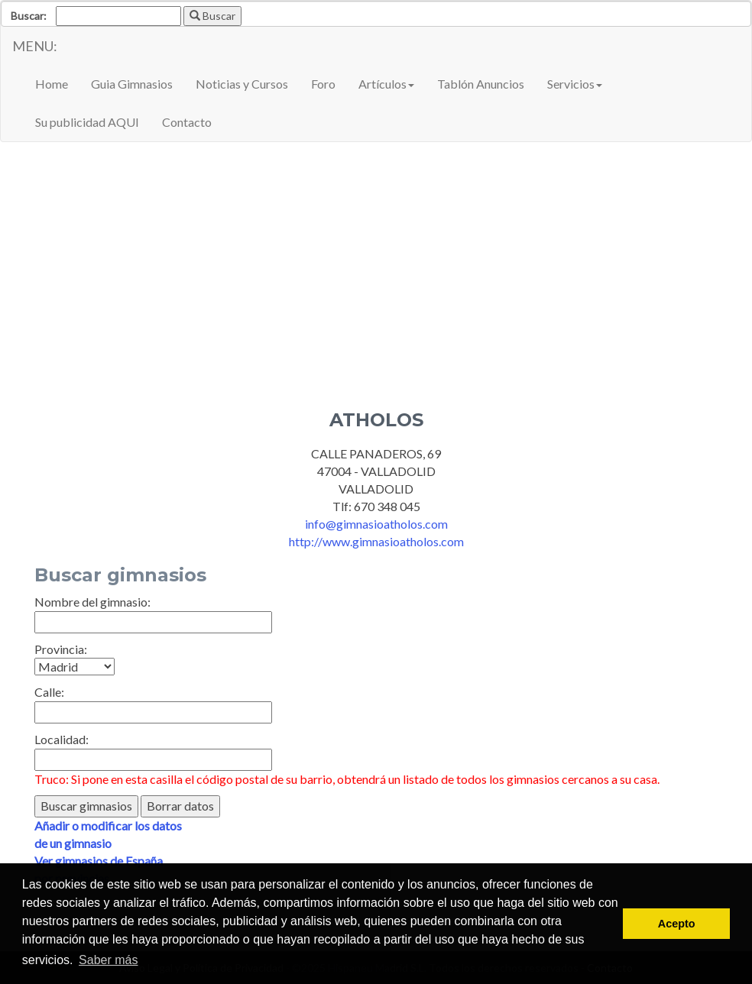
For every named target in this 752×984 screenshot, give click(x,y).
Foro (323, 83)
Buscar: (29, 15)
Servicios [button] (574, 83)
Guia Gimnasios (132, 83)
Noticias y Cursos (242, 83)
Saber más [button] (108, 959)
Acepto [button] (676, 924)
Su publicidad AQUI (87, 122)
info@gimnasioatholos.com (376, 523)
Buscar (212, 15)
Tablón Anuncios (480, 83)
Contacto (187, 122)
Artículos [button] (386, 83)
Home (51, 83)
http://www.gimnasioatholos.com (376, 541)
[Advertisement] (376, 264)
